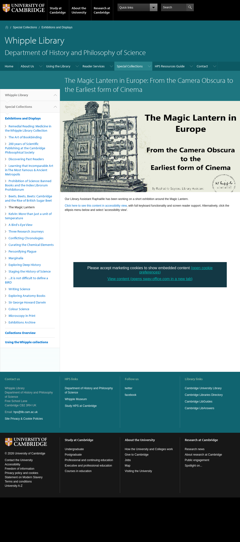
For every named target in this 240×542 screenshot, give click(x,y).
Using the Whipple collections (26, 342)
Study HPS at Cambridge (81, 406)
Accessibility (12, 464)
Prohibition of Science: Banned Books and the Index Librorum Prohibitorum (28, 185)
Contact (202, 66)
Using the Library (58, 66)
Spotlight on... (193, 465)
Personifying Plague (22, 251)
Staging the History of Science (30, 271)
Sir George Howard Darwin (27, 302)
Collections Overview (20, 333)
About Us (27, 66)
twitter (128, 388)
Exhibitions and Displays (56, 27)
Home (7, 27)
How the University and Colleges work (149, 449)
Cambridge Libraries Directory (204, 395)
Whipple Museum (76, 399)
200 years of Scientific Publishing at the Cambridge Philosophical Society (25, 148)
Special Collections (25, 27)
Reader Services (94, 66)
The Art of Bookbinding (25, 137)
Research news (195, 449)
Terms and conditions (18, 481)
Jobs (128, 460)
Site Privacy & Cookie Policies (24, 418)
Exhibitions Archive (22, 322)
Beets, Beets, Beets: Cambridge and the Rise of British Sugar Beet (28, 198)
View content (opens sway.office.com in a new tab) (150, 279)
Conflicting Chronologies (26, 238)
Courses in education (78, 471)
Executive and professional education (88, 465)
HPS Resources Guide (170, 66)
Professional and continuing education (89, 460)
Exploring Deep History (25, 265)
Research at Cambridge (102, 10)
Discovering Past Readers (26, 159)
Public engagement (197, 460)
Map (127, 465)
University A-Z (14, 485)
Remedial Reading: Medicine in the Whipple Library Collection (28, 128)
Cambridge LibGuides (198, 401)
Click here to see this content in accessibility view (96, 205)
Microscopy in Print (22, 315)
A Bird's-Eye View (20, 225)
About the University (79, 10)
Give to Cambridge (137, 454)
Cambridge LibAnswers (199, 408)
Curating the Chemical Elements (31, 245)
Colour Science (19, 309)
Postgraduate (73, 454)
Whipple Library (16, 97)
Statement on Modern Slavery (24, 477)
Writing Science (19, 289)
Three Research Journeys (26, 231)
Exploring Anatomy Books (27, 295)
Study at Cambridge (58, 10)
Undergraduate (74, 449)
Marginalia (16, 258)
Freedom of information (19, 468)
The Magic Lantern (22, 207)
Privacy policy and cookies (21, 473)
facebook (131, 395)
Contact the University (19, 460)
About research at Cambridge (203, 454)
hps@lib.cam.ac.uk (26, 412)
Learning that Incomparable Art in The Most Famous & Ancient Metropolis (29, 170)
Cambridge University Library (203, 388)
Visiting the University (138, 471)
